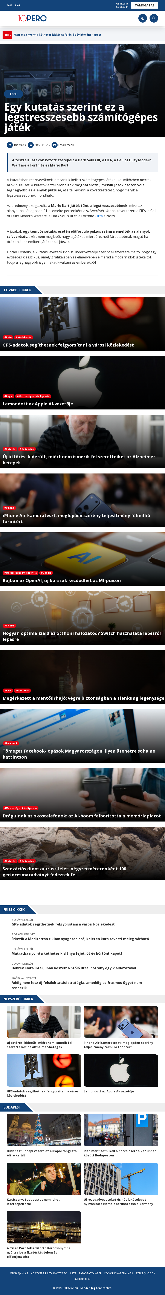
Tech (13, 94)
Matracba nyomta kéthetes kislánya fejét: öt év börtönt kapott (57, 35)
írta (100, 216)
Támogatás (144, 5)
